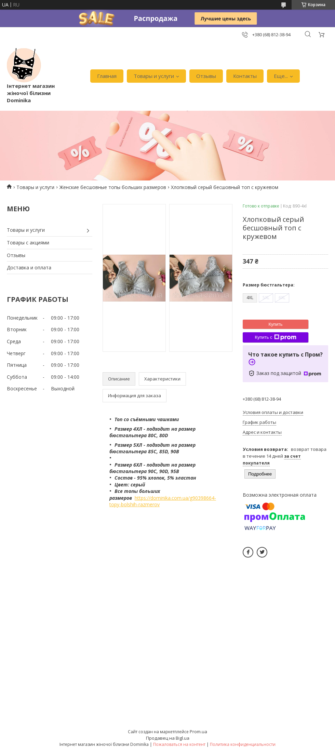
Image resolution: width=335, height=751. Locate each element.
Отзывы (206, 75)
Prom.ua (198, 731)
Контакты (245, 75)
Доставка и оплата (29, 267)
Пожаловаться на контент (179, 744)
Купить (275, 324)
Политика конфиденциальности (243, 744)
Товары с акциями (28, 242)
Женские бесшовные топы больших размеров (112, 187)
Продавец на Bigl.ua (167, 738)
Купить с (275, 337)
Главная (107, 75)
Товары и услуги (154, 75)
